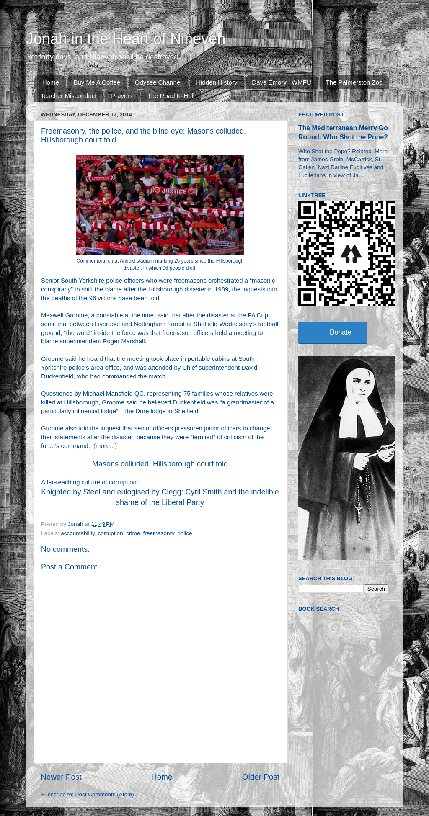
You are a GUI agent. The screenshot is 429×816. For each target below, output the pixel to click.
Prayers (122, 95)
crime (133, 533)
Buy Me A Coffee (97, 82)
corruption (110, 533)
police (184, 533)
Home (50, 82)
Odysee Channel (158, 82)
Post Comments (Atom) (104, 794)
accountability (78, 533)
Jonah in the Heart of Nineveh (125, 38)
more (103, 446)
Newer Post (61, 776)
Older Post (260, 776)
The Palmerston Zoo (354, 82)
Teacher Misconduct (68, 95)
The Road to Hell (171, 95)
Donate (340, 332)
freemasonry (158, 533)
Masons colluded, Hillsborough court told (160, 464)
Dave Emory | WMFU (281, 82)
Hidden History (216, 82)
